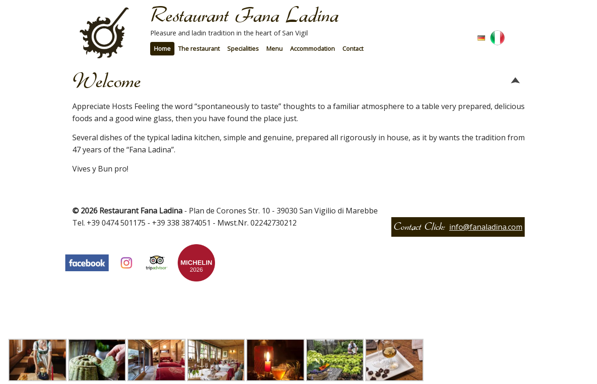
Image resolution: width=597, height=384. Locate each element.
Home (162, 48)
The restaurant (199, 48)
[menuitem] (162, 48)
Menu (274, 48)
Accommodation (312, 48)
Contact (352, 48)
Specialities (243, 48)
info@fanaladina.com (485, 227)
